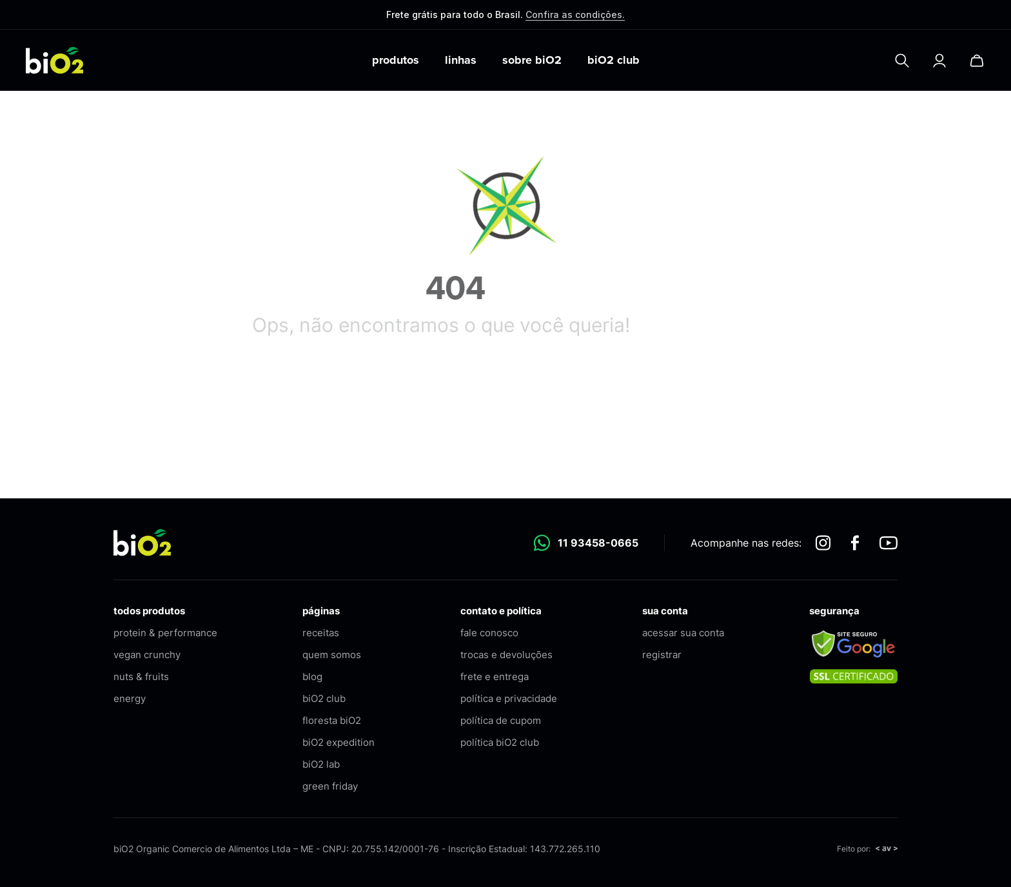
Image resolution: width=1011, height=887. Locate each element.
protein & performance (165, 633)
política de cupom (500, 720)
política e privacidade (508, 698)
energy (129, 698)
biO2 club (613, 60)
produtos (395, 60)
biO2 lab (321, 764)
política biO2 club (499, 742)
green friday (330, 786)
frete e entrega (494, 676)
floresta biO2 (331, 720)
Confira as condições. (575, 14)
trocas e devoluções (506, 654)
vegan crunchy (147, 654)
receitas (320, 633)
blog (312, 676)
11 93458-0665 (585, 542)
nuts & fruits (141, 676)
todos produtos (149, 611)
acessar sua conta (683, 633)
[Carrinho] (976, 60)
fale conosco (489, 633)
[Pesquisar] (902, 60)
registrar (662, 654)
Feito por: (867, 848)
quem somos (331, 654)
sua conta (665, 611)
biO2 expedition (338, 742)
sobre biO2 (532, 60)
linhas (460, 60)
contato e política (501, 611)
